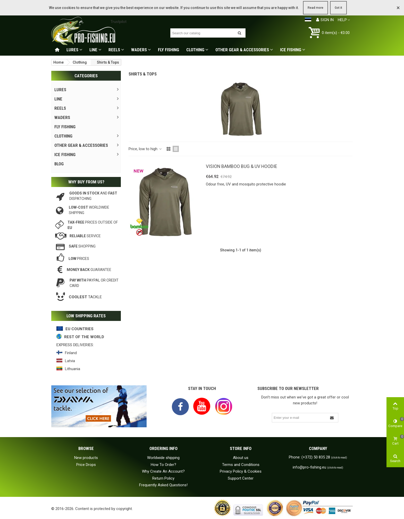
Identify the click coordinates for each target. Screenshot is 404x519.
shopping (82, 246)
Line (93, 49)
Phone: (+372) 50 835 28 (318, 457)
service (85, 236)
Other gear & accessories (242, 49)
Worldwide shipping (163, 457)
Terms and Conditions (240, 464)
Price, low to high (145, 149)
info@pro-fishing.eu (318, 467)
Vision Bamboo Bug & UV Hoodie (241, 166)
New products (86, 457)
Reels (114, 49)
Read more (315, 8)
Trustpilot (119, 21)
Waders (139, 49)
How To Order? (163, 464)
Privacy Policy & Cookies (241, 471)
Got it (338, 8)
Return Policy (163, 478)
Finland (71, 353)
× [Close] (398, 7)
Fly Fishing (168, 49)
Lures (72, 49)
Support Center (241, 478)
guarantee (89, 270)
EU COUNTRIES (79, 329)
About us (240, 457)
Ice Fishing (290, 49)
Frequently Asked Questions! (163, 485)
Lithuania (72, 369)
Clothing (195, 49)
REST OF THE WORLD (84, 337)
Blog (59, 163)
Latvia (70, 361)
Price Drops (86, 464)
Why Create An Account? (163, 471)
